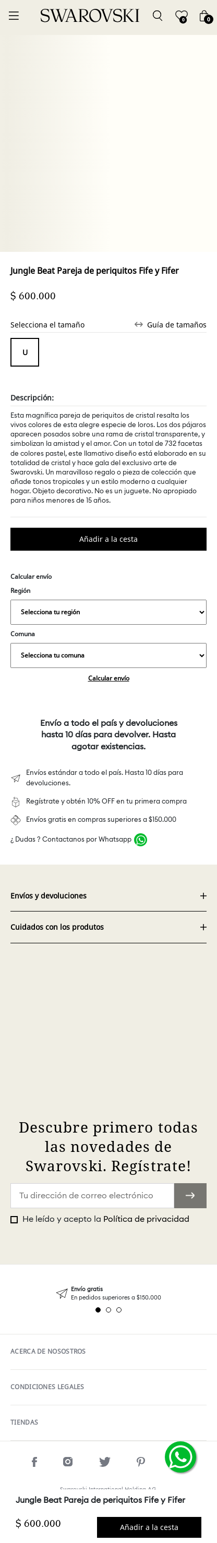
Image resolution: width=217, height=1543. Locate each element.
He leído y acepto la (104, 1219)
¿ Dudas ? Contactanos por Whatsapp (70, 839)
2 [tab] (108, 1310)
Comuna (108, 648)
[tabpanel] (108, 1293)
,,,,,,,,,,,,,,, (108, 612)
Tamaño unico (24, 352)
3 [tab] (119, 1310)
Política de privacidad (146, 1219)
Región (108, 605)
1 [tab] (98, 1310)
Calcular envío (108, 678)
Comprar (108, 539)
